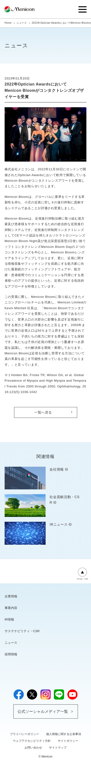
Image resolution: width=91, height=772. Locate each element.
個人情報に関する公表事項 (63, 734)
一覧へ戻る (43, 412)
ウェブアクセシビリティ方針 (32, 741)
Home (8, 22)
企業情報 (11, 596)
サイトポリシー (68, 741)
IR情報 (9, 619)
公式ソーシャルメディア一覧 (42, 711)
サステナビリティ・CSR (22, 631)
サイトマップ (57, 747)
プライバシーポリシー (24, 734)
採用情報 (11, 654)
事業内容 (11, 608)
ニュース (22, 22)
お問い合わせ (33, 747)
